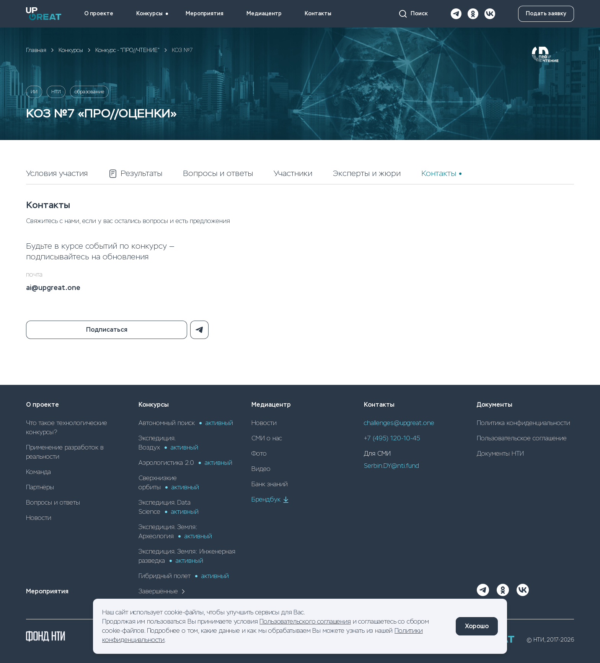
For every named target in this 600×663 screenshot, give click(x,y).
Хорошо (477, 626)
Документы (494, 404)
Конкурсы (149, 13)
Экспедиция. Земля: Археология (175, 531)
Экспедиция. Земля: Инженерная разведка (187, 556)
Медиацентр (264, 13)
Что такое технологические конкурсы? (66, 427)
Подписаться (106, 329)
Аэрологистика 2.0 (185, 462)
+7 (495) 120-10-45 (392, 438)
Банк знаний (269, 484)
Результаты (135, 173)
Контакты (318, 13)
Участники (293, 173)
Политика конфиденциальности (523, 423)
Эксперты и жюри (367, 173)
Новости (38, 517)
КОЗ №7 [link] (182, 50)
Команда (38, 472)
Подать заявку (546, 13)
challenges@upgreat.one (399, 423)
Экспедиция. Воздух (168, 443)
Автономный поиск (186, 423)
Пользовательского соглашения (305, 621)
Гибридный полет (184, 576)
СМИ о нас (266, 438)
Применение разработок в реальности (65, 452)
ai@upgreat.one (53, 287)
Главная (36, 50)
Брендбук (270, 499)
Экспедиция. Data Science (169, 507)
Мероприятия (204, 13)
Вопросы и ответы (218, 173)
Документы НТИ (500, 453)
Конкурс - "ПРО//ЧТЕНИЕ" (127, 50)
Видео (261, 468)
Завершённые (163, 591)
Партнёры (40, 487)
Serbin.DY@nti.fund (391, 465)
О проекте (98, 13)
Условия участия (57, 173)
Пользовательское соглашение (522, 438)
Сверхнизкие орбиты (169, 482)
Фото (259, 453)
